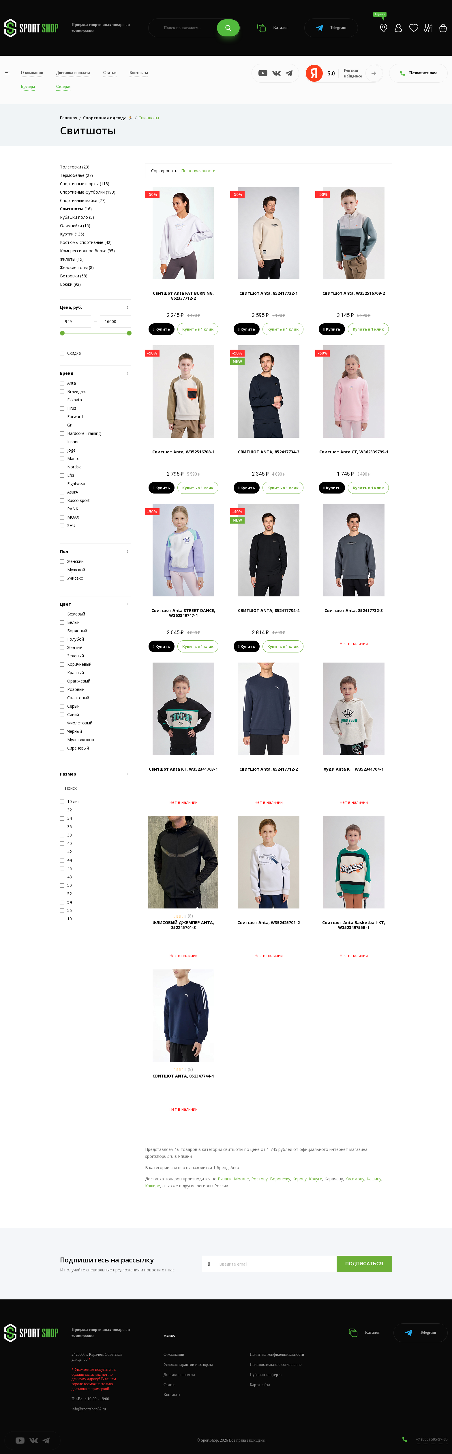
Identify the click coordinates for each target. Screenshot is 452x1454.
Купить (161, 329)
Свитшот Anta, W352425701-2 (268, 922)
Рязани (225, 1179)
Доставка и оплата (73, 73)
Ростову (259, 1179)
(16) (76, 209)
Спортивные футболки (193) (87, 192)
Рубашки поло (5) (77, 217)
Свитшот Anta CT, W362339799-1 (353, 452)
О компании (32, 73)
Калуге (315, 1179)
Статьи (110, 73)
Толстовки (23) (74, 167)
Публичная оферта (266, 1375)
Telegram (331, 27)
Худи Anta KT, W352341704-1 (354, 769)
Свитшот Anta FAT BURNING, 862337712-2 (183, 295)
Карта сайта (260, 1385)
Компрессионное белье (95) (87, 250)
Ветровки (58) (73, 276)
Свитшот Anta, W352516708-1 (183, 452)
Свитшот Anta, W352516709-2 (353, 293)
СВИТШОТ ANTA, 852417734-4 (268, 610)
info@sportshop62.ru (89, 1409)
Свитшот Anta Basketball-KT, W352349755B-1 (353, 925)
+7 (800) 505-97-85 (432, 1439)
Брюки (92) (70, 284)
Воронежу (280, 1179)
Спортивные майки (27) (83, 200)
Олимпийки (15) (75, 225)
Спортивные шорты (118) (84, 183)
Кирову (299, 1179)
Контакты (139, 73)
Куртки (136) (72, 234)
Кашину (374, 1179)
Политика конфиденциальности (277, 1354)
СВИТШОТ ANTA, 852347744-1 (183, 1076)
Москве (241, 1179)
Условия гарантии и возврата (188, 1364)
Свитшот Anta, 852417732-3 (354, 610)
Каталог (272, 27)
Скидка (70, 353)
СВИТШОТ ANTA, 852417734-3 (268, 452)
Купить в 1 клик (197, 329)
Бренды (28, 86)
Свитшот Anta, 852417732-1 (268, 293)
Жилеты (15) (72, 259)
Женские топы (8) (77, 267)
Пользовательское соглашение (276, 1364)
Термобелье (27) (76, 175)
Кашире (152, 1185)
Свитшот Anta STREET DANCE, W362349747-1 (183, 613)
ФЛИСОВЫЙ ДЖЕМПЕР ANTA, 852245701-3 (183, 925)
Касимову (354, 1179)
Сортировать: (164, 170)
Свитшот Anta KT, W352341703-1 (183, 769)
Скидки (63, 86)
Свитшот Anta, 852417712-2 (268, 769)
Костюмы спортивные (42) (86, 242)
